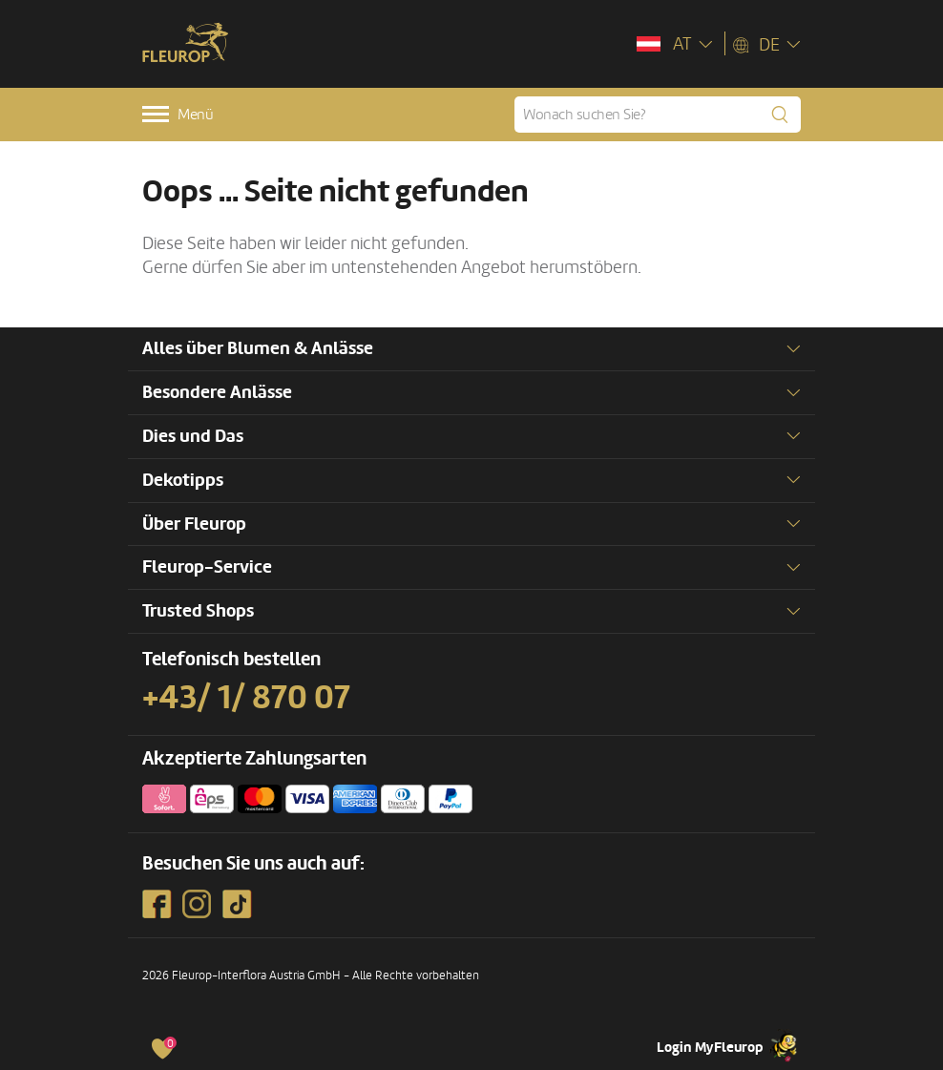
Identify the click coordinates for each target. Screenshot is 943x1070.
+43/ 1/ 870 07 (246, 698)
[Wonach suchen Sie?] (657, 114)
